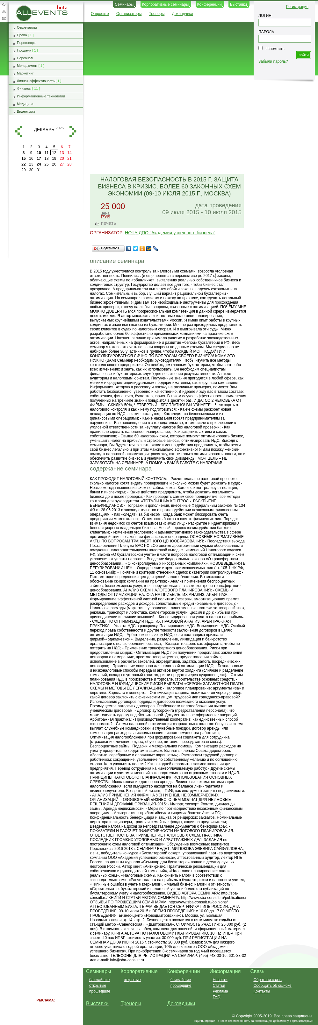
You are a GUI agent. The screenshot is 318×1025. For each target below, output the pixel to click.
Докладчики (182, 13)
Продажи (24, 50)
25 (46, 164)
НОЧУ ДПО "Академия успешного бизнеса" (170, 232)
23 (31, 164)
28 (69, 164)
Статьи (219, 985)
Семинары (124, 4)
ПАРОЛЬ (266, 32)
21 (69, 158)
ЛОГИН (264, 15)
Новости (220, 980)
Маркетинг (25, 73)
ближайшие (99, 980)
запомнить (275, 48)
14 (69, 153)
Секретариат (27, 27)
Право (22, 35)
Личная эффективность (35, 81)
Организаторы (128, 13)
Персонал (25, 58)
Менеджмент (27, 65)
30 (31, 170)
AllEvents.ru (26, 7)
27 (62, 164)
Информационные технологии (41, 96)
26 (54, 164)
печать (108, 223)
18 (46, 158)
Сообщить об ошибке (272, 985)
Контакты (261, 991)
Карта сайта (3, 11)
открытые (97, 985)
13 (62, 153)
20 (62, 158)
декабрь (44, 129)
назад (18, 131)
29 (23, 170)
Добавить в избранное (3, 4)
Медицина (25, 104)
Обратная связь (3, 18)
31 (39, 170)
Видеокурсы (26, 111)
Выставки (238, 4)
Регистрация (297, 6)
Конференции (209, 4)
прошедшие (99, 991)
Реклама (220, 991)
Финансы (24, 88)
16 (31, 158)
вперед (72, 131)
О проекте (100, 13)
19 (54, 158)
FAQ (216, 997)
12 (54, 153)
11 (46, 153)
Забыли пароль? (273, 61)
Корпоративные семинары (165, 4)
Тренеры (157, 13)
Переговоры (26, 43)
